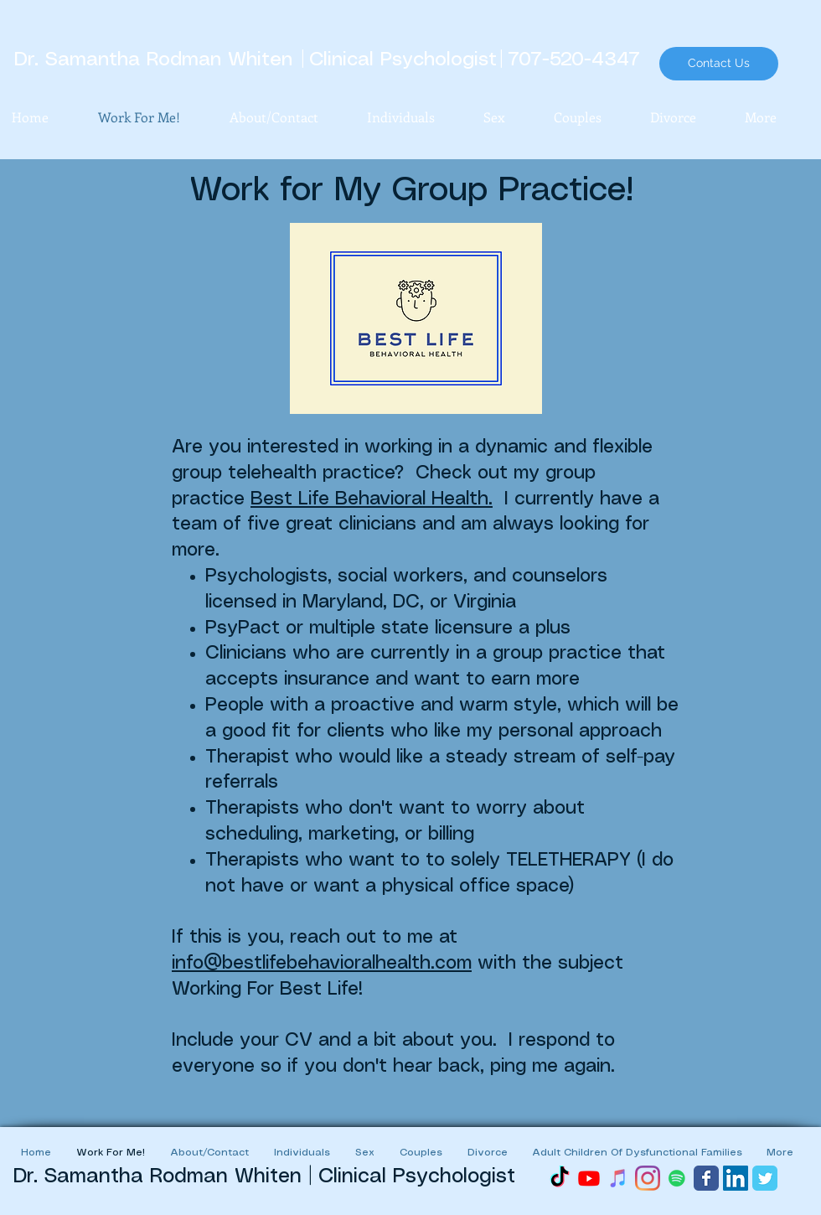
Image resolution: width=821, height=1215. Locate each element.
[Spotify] (676, 1178)
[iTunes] (618, 1178)
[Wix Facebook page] (706, 1178)
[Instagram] (647, 1178)
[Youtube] (589, 1178)
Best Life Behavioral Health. (371, 499)
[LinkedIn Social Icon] (735, 1178)
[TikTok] (559, 1178)
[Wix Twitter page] (764, 1178)
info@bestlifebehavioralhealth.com (322, 963)
